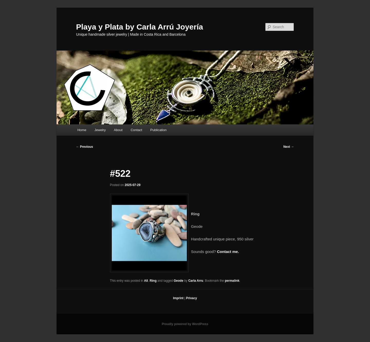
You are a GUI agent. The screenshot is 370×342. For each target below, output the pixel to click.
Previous (84, 147)
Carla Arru (195, 280)
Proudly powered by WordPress (185, 324)
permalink (232, 280)
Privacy (191, 298)
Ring (153, 280)
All (146, 280)
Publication (158, 130)
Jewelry (100, 130)
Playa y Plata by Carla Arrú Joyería (139, 27)
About (118, 130)
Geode (178, 280)
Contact (136, 130)
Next (288, 147)
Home (81, 130)
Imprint (178, 298)
